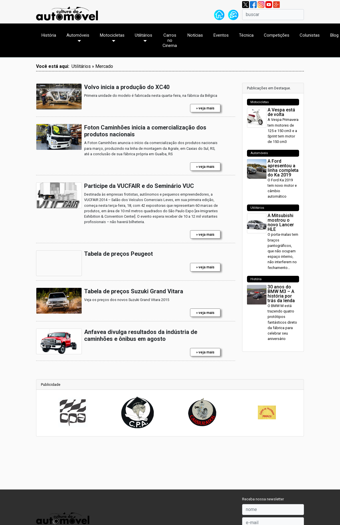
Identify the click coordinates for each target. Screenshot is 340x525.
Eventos (221, 35)
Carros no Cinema (170, 40)
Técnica (246, 35)
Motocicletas (112, 35)
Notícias (195, 35)
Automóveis (77, 35)
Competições (276, 35)
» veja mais (205, 108)
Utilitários (143, 35)
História (48, 35)
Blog (334, 35)
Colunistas (310, 35)
